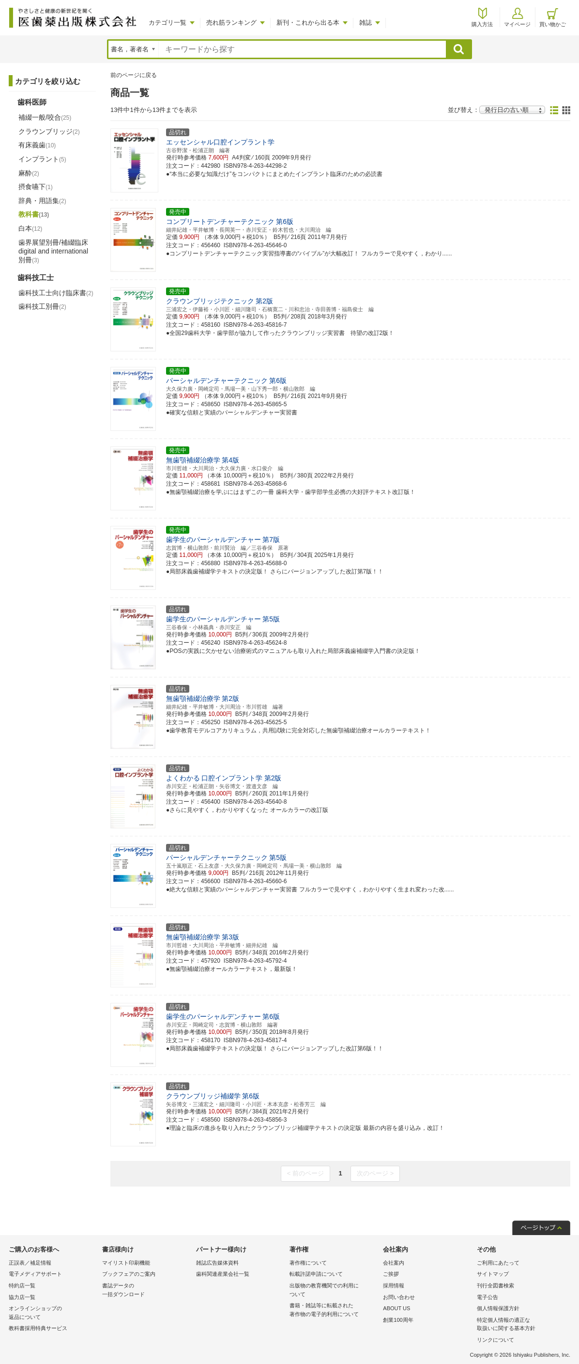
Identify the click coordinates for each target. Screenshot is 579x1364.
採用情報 (393, 1285)
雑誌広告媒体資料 (217, 1263)
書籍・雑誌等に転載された (334, 1310)
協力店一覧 (22, 1297)
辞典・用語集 (42, 201)
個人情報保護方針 (498, 1308)
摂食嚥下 (35, 186)
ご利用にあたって (498, 1263)
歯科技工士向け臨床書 (55, 293)
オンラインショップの (53, 1313)
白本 (30, 228)
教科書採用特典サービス (38, 1328)
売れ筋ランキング (231, 22)
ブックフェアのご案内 (128, 1274)
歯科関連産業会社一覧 (222, 1274)
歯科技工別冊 (42, 306)
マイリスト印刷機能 (126, 1263)
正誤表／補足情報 (30, 1263)
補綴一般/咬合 (44, 117)
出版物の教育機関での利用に (334, 1291)
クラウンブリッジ (49, 131)
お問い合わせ (399, 1297)
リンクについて (495, 1340)
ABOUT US (396, 1308)
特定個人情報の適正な (521, 1325)
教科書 (33, 214)
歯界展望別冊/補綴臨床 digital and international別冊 (53, 251)
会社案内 (393, 1263)
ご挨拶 (391, 1274)
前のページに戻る (133, 75)
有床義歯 (37, 145)
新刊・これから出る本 (307, 22)
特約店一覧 (22, 1285)
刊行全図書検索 (495, 1285)
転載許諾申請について (316, 1274)
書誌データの (146, 1291)
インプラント (42, 159)
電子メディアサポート (35, 1274)
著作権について (308, 1263)
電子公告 (487, 1297)
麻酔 (28, 173)
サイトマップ (493, 1274)
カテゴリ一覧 (167, 22)
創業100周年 (398, 1320)
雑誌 (365, 22)
